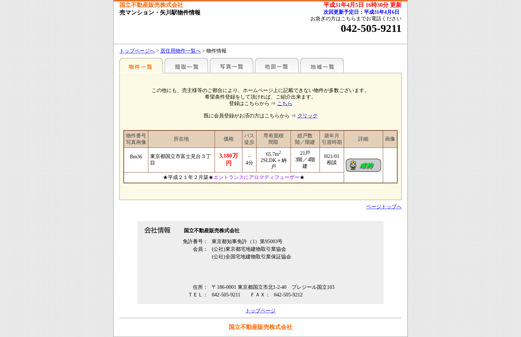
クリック (307, 115)
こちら (284, 103)
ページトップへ (384, 206)
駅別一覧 (141, 65)
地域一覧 (322, 65)
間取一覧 (186, 65)
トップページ (260, 310)
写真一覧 (231, 65)
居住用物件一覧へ (180, 51)
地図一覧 (276, 65)
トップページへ (137, 51)
